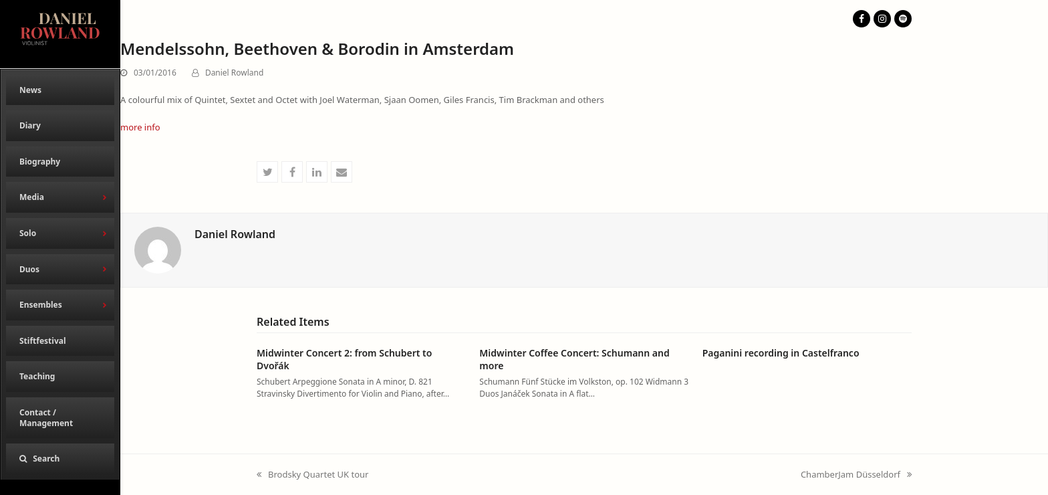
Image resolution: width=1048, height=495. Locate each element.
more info (140, 127)
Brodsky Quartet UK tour (312, 475)
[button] (60, 458)
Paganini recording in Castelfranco (781, 352)
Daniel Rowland (234, 72)
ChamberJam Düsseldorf (856, 475)
